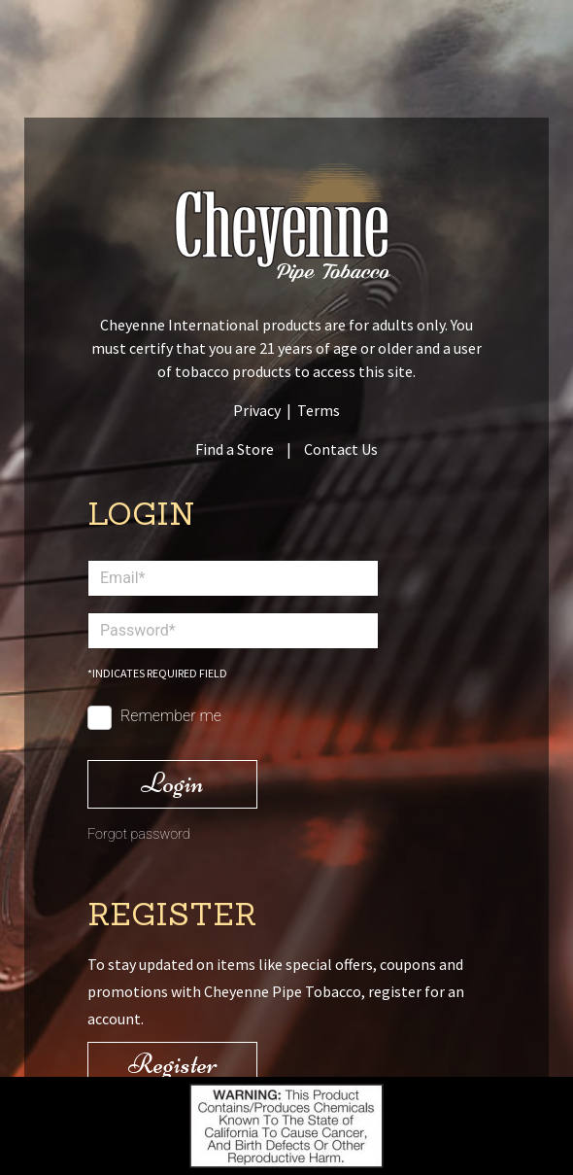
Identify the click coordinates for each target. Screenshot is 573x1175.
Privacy (257, 410)
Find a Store (234, 449)
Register (173, 1064)
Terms (318, 410)
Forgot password (138, 834)
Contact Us (341, 449)
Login (172, 783)
